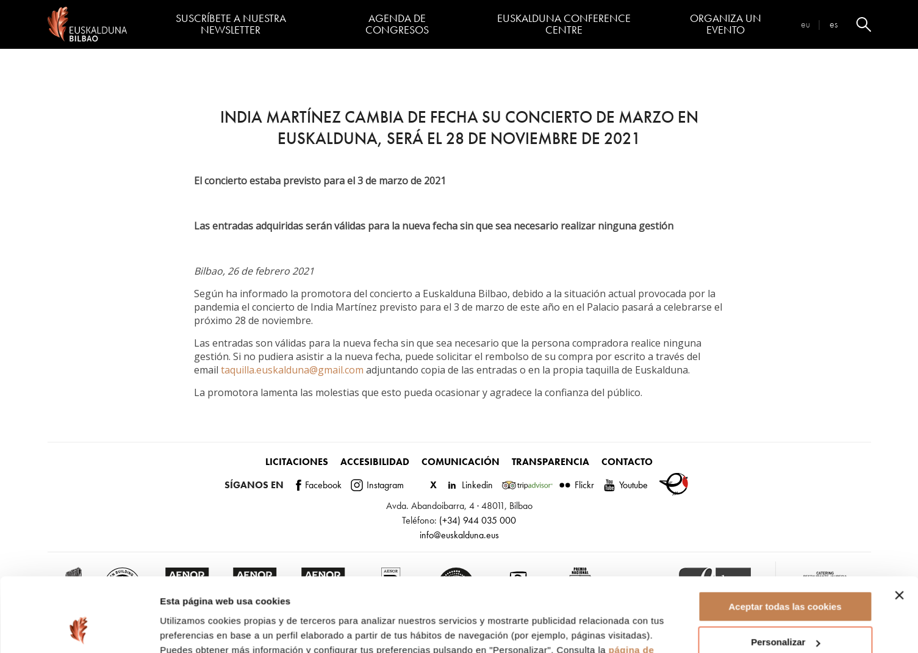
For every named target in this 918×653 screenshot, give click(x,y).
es (833, 24)
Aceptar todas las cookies (784, 537)
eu (805, 24)
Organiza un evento (725, 24)
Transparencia (550, 461)
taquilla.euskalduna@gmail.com (292, 370)
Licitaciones (296, 461)
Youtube (625, 484)
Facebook (319, 484)
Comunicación (460, 461)
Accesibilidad (374, 461)
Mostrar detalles (195, 629)
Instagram (377, 484)
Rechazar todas (785, 609)
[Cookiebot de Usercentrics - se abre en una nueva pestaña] (79, 629)
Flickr (576, 484)
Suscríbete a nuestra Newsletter (231, 24)
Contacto (627, 461)
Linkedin (469, 484)
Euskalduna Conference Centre (564, 24)
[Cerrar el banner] (899, 526)
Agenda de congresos (397, 24)
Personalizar (785, 573)
